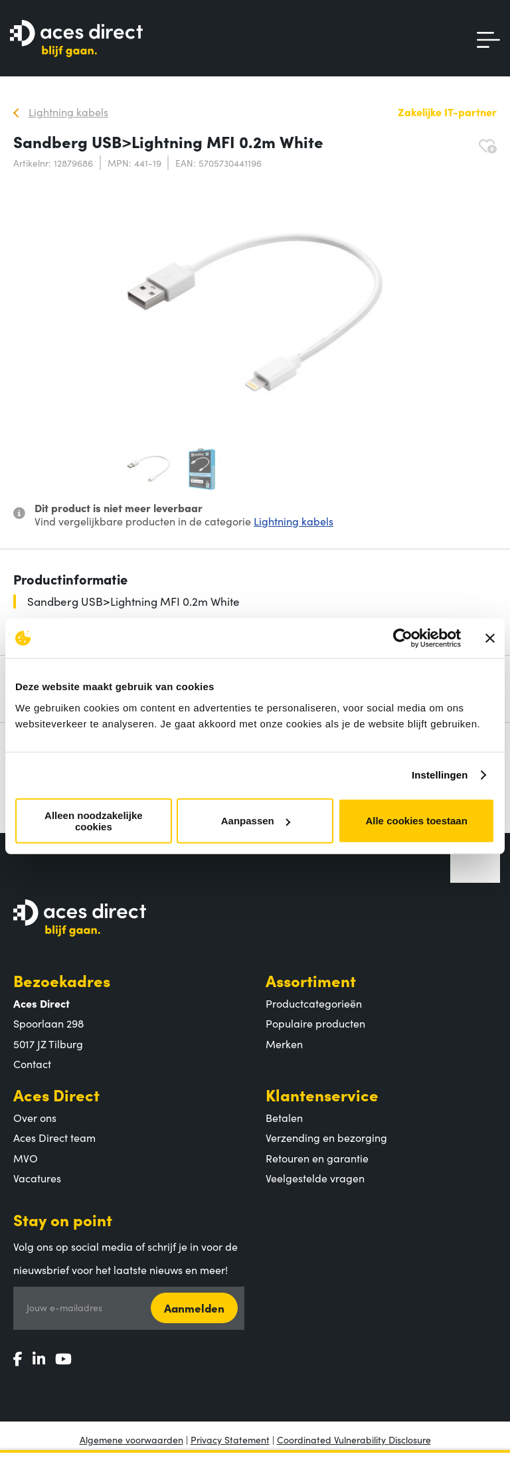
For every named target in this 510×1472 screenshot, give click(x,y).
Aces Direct (56, 1094)
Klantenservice (322, 1094)
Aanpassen (255, 820)
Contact (32, 1063)
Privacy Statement (230, 1439)
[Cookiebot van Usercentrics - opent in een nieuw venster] (403, 638)
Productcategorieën (314, 1003)
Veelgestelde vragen (315, 1177)
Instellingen (440, 775)
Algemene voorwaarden (131, 1439)
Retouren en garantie (317, 1157)
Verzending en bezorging (326, 1137)
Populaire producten (315, 1023)
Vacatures (37, 1177)
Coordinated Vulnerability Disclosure (354, 1439)
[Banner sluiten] (490, 638)
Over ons (34, 1117)
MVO (25, 1157)
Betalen (284, 1117)
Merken (284, 1043)
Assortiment (311, 980)
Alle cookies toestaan (416, 820)
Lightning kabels (293, 520)
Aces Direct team (54, 1137)
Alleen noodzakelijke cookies (93, 820)
